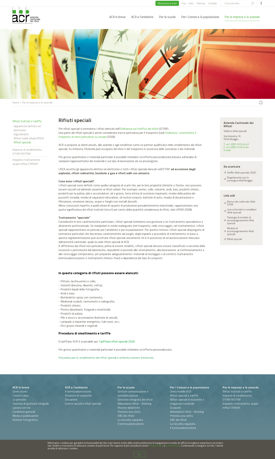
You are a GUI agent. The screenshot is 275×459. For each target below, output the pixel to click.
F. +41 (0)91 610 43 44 (236, 147)
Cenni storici (20, 391)
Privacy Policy (156, 445)
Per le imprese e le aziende (242, 17)
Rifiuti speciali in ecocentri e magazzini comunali (187, 401)
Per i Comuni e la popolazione (200, 17)
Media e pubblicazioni (25, 416)
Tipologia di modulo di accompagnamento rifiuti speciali (240, 220)
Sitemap (200, 3)
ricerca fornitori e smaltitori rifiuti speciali (241, 210)
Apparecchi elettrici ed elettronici (27, 128)
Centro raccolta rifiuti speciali (83, 403)
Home (16, 102)
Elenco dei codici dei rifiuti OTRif (241, 203)
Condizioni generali (24, 412)
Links (191, 3)
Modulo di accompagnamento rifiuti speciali (240, 231)
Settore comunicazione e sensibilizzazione (133, 393)
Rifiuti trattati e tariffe (27, 121)
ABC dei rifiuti (126, 416)
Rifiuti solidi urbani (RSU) (29, 138)
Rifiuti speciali (22, 142)
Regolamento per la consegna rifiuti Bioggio (240, 178)
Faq (184, 3)
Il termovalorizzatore (78, 391)
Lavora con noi (22, 408)
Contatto (212, 3)
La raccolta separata (130, 420)
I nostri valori (21, 395)
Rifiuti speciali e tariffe (184, 395)
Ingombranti (21, 134)
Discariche (71, 399)
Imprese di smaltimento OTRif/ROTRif (27, 151)
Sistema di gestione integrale (31, 403)
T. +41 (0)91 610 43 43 (236, 144)
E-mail (227, 150)
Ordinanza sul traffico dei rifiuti (139, 128)
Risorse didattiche (129, 408)
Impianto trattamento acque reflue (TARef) (26, 161)
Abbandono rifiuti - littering (134, 403)
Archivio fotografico (25, 420)
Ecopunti (175, 408)
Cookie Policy (173, 445)
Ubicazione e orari (167, 3)
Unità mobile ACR (180, 391)
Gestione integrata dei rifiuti (135, 399)
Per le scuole (167, 17)
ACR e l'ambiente (142, 17)
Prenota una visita (129, 412)
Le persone (19, 399)
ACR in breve (117, 17)
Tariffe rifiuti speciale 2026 (241, 172)
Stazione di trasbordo (78, 395)
